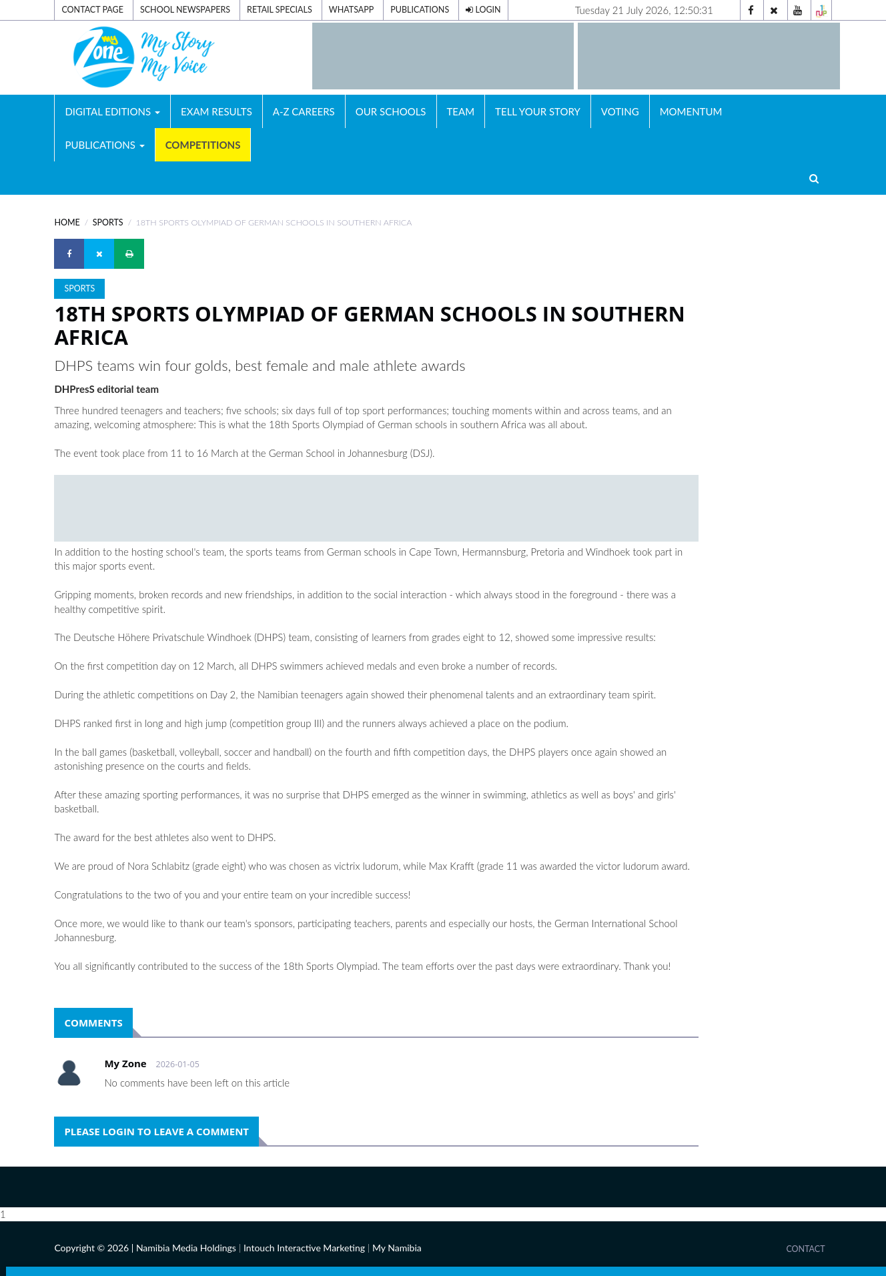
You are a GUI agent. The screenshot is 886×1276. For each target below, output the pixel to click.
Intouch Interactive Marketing (304, 1247)
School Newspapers (185, 10)
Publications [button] (104, 145)
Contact (805, 1249)
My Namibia (397, 1247)
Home (66, 222)
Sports (108, 222)
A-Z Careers (304, 111)
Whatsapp (351, 10)
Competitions (203, 145)
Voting (620, 111)
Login (483, 10)
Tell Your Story (537, 111)
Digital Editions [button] (112, 111)
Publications (419, 10)
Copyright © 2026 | (94, 1247)
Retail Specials (279, 10)
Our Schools (391, 111)
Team (461, 111)
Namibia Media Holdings (186, 1247)
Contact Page (92, 10)
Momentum (691, 111)
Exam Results (216, 111)
